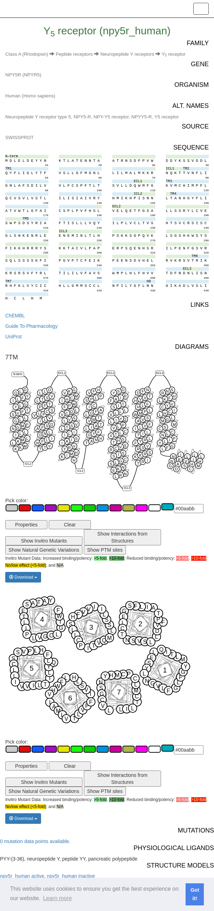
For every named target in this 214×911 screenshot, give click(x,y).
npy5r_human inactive (71, 876)
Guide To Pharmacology (31, 326)
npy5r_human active (22, 876)
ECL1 (62, 372)
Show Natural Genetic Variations (43, 550)
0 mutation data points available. (35, 841)
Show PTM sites (104, 550)
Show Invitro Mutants (44, 541)
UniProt (13, 336)
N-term (17, 374)
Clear (69, 524)
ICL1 (28, 463)
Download (23, 577)
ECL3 (159, 372)
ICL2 (80, 470)
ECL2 (110, 372)
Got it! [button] (194, 894)
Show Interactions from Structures (122, 537)
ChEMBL (15, 315)
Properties (26, 524)
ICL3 (127, 488)
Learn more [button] (57, 898)
